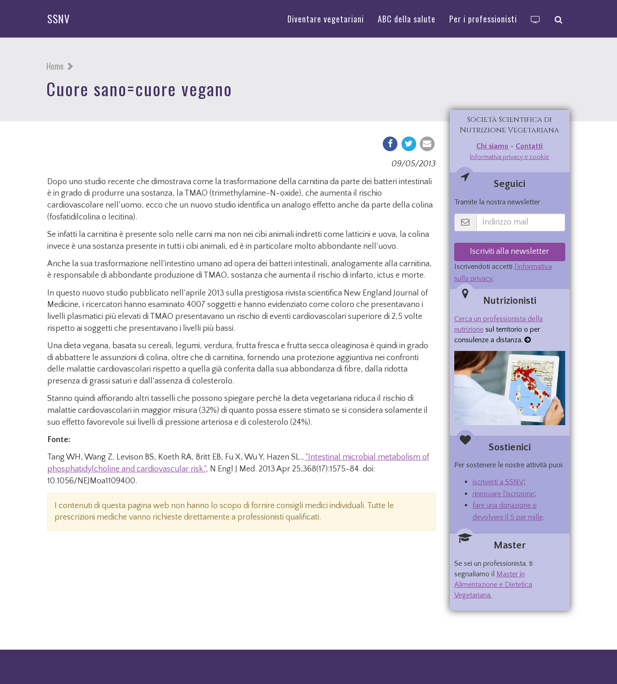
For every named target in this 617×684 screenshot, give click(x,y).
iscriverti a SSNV (498, 482)
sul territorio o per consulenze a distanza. (498, 329)
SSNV (58, 19)
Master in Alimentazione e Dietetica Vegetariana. (493, 584)
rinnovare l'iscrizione (503, 494)
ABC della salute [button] (406, 19)
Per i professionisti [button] (483, 19)
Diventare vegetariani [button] (325, 19)
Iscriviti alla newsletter (509, 251)
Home (55, 66)
